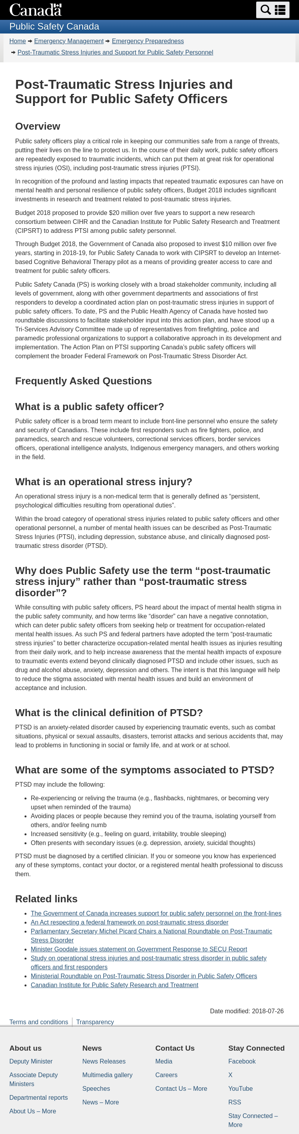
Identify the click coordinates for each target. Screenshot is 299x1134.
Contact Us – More (181, 1088)
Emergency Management (69, 41)
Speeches (96, 1088)
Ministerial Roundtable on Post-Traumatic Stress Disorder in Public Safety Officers (144, 976)
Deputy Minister (31, 1061)
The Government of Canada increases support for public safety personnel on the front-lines (156, 913)
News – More (101, 1102)
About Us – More (32, 1111)
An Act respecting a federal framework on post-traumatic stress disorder (130, 922)
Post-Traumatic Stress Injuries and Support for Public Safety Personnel (115, 52)
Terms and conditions (38, 1022)
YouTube (241, 1088)
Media (163, 1061)
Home (17, 41)
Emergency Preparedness (148, 41)
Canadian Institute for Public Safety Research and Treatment (114, 985)
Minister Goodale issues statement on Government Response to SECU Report (139, 949)
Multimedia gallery (108, 1075)
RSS (235, 1102)
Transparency (95, 1022)
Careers (166, 1075)
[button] (273, 10)
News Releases (104, 1061)
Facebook (242, 1061)
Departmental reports (38, 1097)
